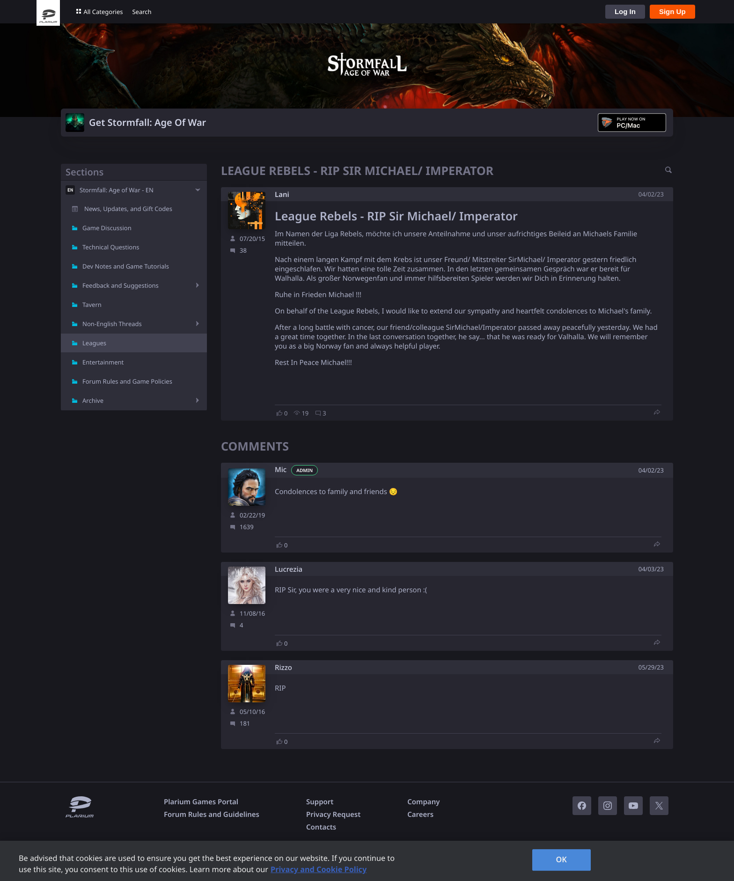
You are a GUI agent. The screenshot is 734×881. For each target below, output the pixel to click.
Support (319, 802)
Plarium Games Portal (201, 802)
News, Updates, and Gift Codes (128, 208)
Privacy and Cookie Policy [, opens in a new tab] (319, 869)
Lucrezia (288, 569)
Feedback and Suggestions (120, 285)
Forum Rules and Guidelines (211, 814)
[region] (367, 861)
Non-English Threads (112, 324)
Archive (92, 400)
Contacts (321, 827)
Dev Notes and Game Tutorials (125, 266)
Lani (282, 194)
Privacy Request (333, 814)
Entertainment (103, 362)
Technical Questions (110, 247)
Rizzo (283, 667)
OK (561, 859)
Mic (280, 470)
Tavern (92, 304)
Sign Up (672, 11)
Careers (420, 814)
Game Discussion (107, 228)
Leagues (94, 343)
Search (141, 11)
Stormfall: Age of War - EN (117, 190)
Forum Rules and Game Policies (127, 381)
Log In (625, 11)
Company (423, 802)
